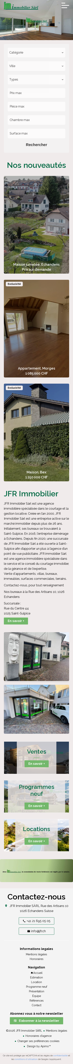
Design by (38, 1046)
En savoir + (16, 621)
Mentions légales (56, 1030)
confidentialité (60, 1055)
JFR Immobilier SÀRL (25, 906)
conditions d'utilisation (26, 1059)
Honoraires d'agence (38, 1035)
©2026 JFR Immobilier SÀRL (24, 1030)
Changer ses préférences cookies (38, 1041)
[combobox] (36, 52)
